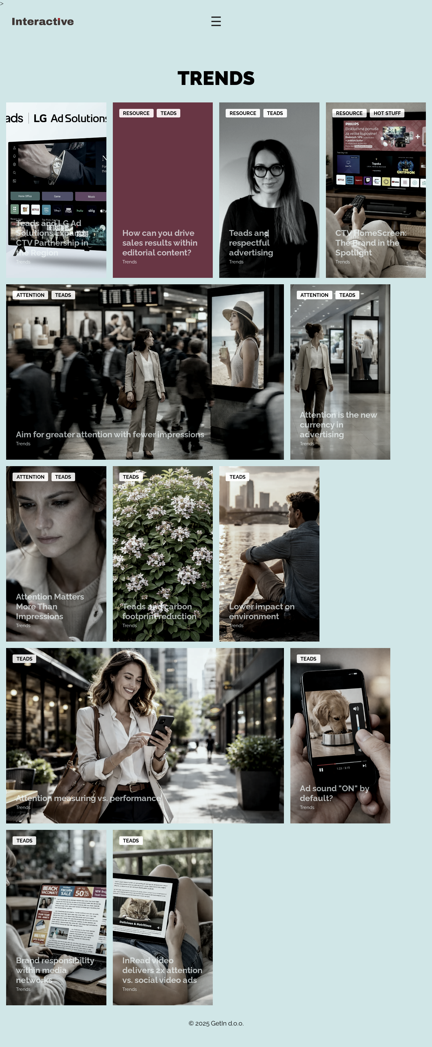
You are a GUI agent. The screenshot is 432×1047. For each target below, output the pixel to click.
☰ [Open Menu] (216, 21)
